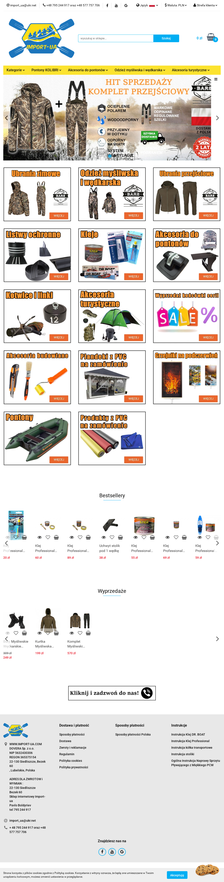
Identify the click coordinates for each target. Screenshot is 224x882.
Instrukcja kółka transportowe (191, 747)
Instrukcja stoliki (182, 754)
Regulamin (66, 754)
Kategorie (16, 70)
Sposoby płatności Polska (133, 734)
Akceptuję (177, 875)
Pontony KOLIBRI (46, 70)
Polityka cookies (70, 760)
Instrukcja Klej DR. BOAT (188, 734)
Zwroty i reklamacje (72, 747)
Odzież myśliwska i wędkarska (140, 70)
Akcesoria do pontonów (88, 70)
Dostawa (65, 741)
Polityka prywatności (73, 767)
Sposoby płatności (72, 734)
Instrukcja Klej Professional (190, 741)
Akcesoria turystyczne (191, 70)
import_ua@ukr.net (22, 820)
